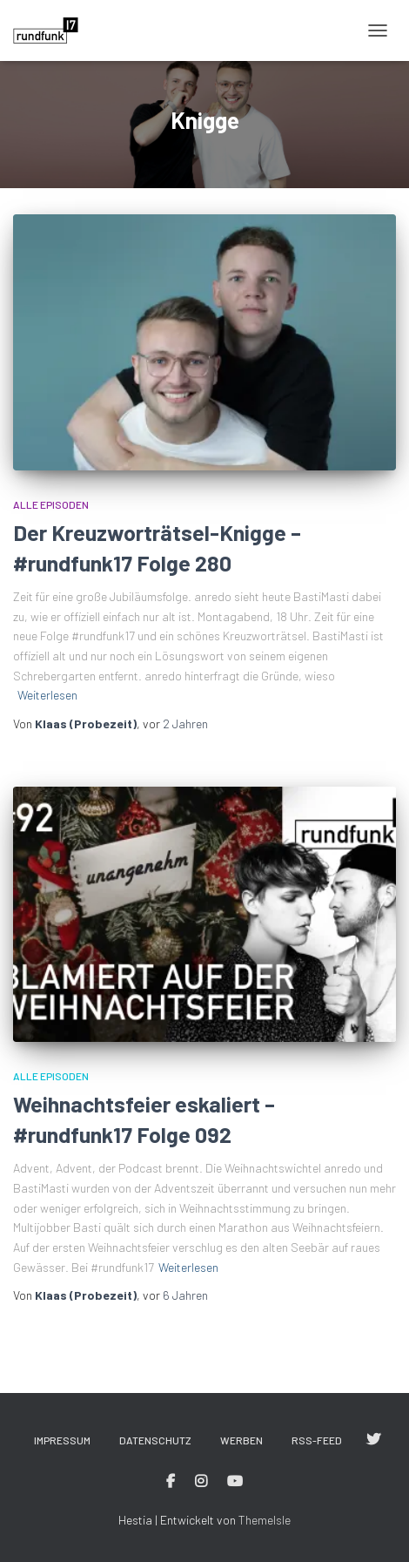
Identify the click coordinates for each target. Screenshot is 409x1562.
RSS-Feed (317, 1440)
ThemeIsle (264, 1519)
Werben (241, 1440)
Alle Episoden (51, 504)
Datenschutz (155, 1440)
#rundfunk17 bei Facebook (171, 1482)
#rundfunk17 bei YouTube (234, 1482)
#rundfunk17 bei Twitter (373, 1440)
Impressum (62, 1440)
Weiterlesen (47, 694)
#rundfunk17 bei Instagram (201, 1482)
